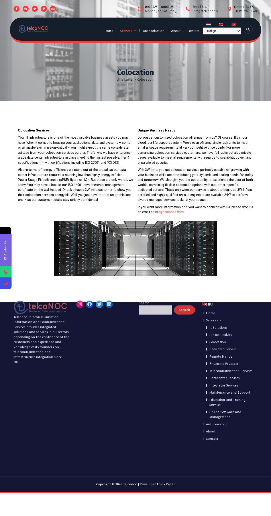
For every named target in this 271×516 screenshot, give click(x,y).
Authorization (154, 31)
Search (144, 233)
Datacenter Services (224, 308)
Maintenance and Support (229, 323)
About (176, 31)
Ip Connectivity (220, 265)
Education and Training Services (227, 332)
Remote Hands (220, 287)
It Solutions (218, 258)
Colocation (217, 272)
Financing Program (223, 294)
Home (109, 31)
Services (126, 31)
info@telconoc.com (169, 212)
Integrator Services (223, 316)
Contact (193, 31)
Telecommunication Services (231, 301)
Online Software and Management (225, 344)
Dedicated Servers (223, 279)
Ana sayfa (125, 80)
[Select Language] (222, 31)
